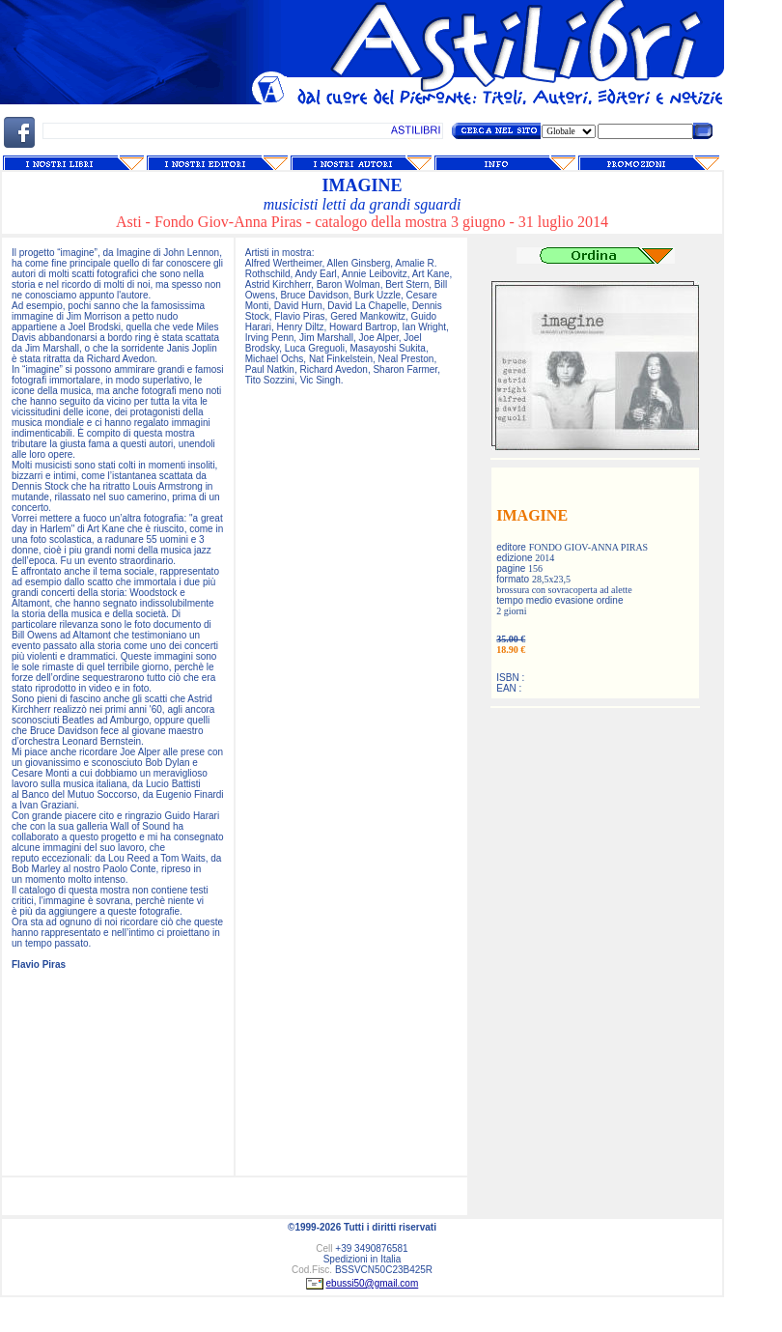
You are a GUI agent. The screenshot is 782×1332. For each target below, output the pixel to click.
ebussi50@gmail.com (372, 1283)
